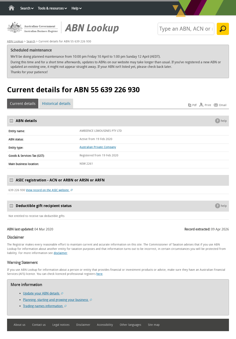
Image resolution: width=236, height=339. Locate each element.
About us (19, 325)
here (99, 274)
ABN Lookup (15, 41)
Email (222, 105)
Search (25, 8)
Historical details (56, 103)
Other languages (130, 325)
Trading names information (44, 306)
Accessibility (105, 325)
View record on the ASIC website (49, 190)
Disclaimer (83, 325)
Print (208, 105)
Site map (154, 325)
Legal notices (60, 325)
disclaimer (60, 253)
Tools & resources (51, 8)
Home (11, 8)
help (224, 121)
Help (74, 8)
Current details (22, 103)
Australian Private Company (98, 147)
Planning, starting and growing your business (57, 300)
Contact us (39, 325)
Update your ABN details (43, 293)
